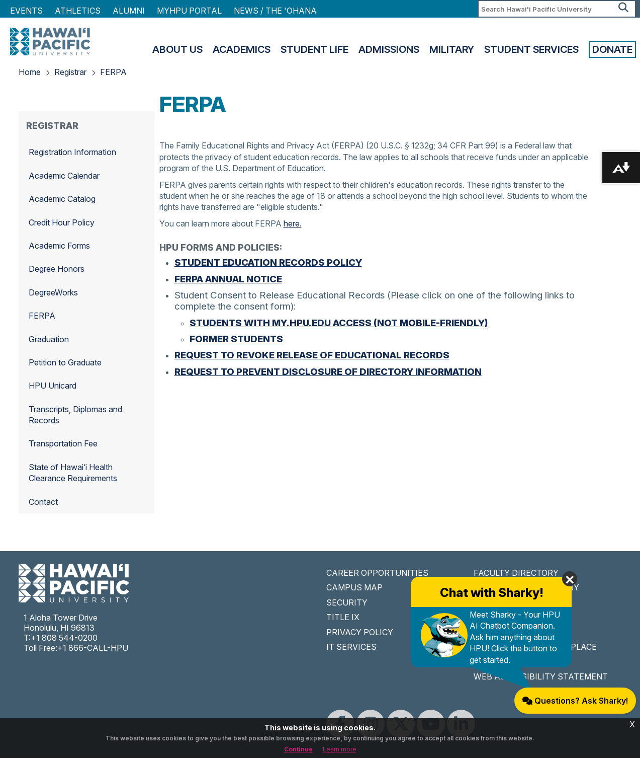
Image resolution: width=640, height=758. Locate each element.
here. (293, 223)
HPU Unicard (52, 386)
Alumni (129, 11)
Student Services (531, 49)
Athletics (78, 11)
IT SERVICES (351, 647)
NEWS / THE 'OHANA (275, 11)
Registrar (70, 72)
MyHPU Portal (189, 11)
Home (30, 72)
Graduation (49, 339)
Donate (612, 49)
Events (26, 11)
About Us (177, 49)
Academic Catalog (62, 199)
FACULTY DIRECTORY (516, 573)
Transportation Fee (63, 443)
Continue (298, 749)
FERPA (113, 72)
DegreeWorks (53, 292)
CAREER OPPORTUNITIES (377, 573)
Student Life (314, 49)
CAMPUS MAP (354, 587)
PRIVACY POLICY (359, 632)
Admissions (388, 49)
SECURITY (347, 602)
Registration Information (72, 152)
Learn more (339, 749)
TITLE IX (342, 617)
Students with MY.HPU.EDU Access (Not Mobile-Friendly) (339, 323)
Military (451, 49)
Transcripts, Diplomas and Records (75, 414)
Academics (241, 49)
